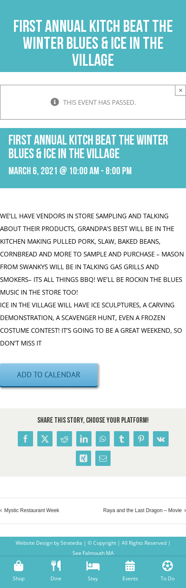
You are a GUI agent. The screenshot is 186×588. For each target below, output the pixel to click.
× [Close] (181, 90)
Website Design (34, 542)
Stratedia (71, 542)
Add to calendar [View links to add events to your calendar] (49, 374)
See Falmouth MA (93, 553)
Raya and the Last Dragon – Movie (142, 510)
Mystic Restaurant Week (31, 510)
